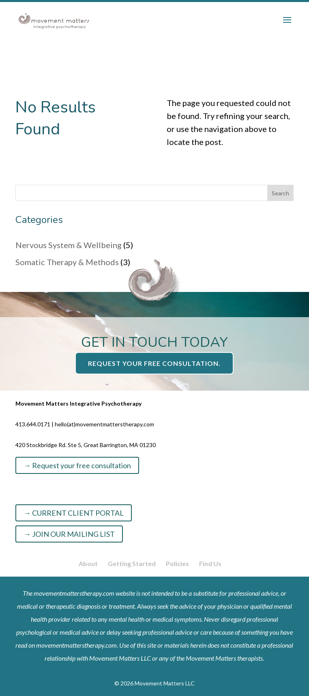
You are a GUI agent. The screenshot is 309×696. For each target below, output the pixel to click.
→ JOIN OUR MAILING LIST (69, 534)
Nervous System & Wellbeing (68, 245)
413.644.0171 (32, 424)
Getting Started (132, 563)
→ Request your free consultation (77, 465)
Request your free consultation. (154, 363)
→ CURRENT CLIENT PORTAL (74, 512)
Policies (177, 563)
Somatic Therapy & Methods (67, 262)
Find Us (210, 563)
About (88, 563)
